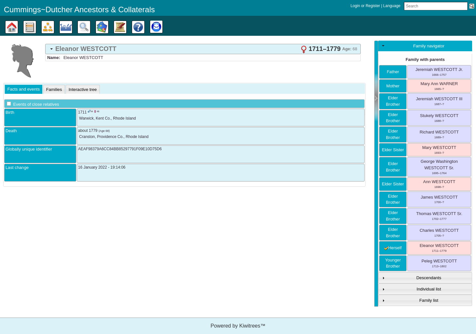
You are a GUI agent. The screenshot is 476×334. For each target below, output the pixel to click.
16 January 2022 (92, 167)
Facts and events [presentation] (23, 89)
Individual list (429, 289)
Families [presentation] (54, 89)
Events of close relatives (36, 104)
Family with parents (425, 59)
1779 (93, 130)
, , (107, 118)
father (393, 71)
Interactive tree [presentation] (82, 89)
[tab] (203, 49)
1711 (82, 112)
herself (393, 247)
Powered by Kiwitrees (238, 326)
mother (392, 86)
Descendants (428, 277)
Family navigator (428, 46)
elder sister (393, 149)
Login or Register (365, 6)
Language (391, 6)
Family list (429, 300)
